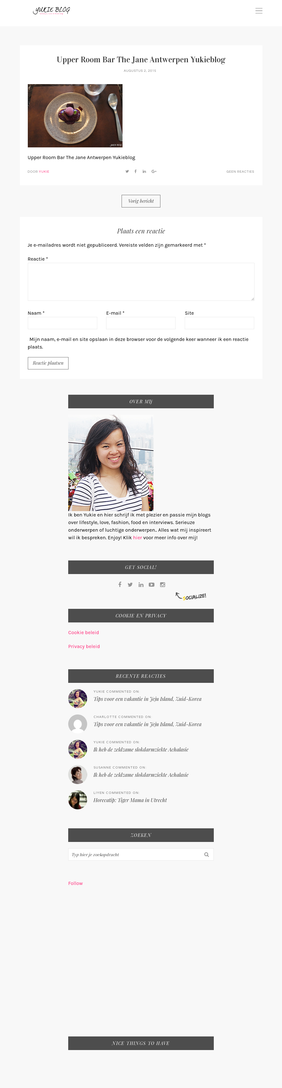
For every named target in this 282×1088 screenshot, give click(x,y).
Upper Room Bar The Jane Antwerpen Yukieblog (141, 60)
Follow (75, 883)
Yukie (44, 171)
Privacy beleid (84, 646)
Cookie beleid (83, 632)
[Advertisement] (141, 965)
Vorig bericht (141, 201)
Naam (36, 313)
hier (138, 538)
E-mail (115, 313)
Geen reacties (240, 171)
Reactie (38, 259)
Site (189, 313)
